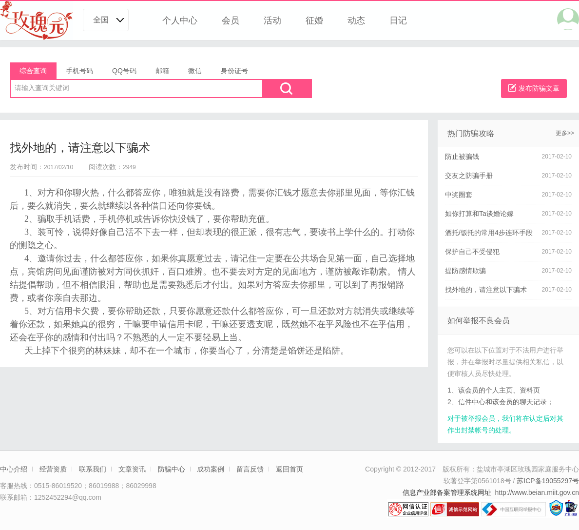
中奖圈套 (458, 194)
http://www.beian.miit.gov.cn (537, 492)
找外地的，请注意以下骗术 (486, 290)
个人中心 (179, 20)
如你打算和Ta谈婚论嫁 (479, 213)
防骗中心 (171, 469)
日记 (398, 20)
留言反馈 (250, 469)
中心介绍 (13, 469)
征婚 (314, 20)
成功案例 (210, 469)
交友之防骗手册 (469, 175)
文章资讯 (132, 469)
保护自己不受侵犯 (472, 251)
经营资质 (53, 469)
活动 (272, 20)
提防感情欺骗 (465, 271)
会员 (230, 20)
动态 (356, 20)
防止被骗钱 (462, 156)
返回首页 (289, 469)
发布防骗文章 (534, 88)
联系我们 (92, 469)
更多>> (565, 133)
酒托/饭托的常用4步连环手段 (489, 232)
